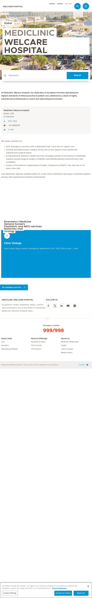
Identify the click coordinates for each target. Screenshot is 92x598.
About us (65, 568)
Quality (63, 575)
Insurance (5, 575)
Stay (3, 571)
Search (77, 75)
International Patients (9, 578)
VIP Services (36, 578)
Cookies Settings (9, 593)
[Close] (88, 586)
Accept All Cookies (63, 593)
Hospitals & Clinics (38, 571)
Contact (60, 4)
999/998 (53, 560)
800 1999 (10, 121)
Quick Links (6, 568)
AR (70, 4)
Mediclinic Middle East (69, 571)
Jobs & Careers (67, 578)
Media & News (66, 582)
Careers (52, 4)
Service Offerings (39, 568)
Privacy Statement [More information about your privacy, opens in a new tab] (59, 588)
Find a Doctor (36, 575)
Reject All (81, 593)
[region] (46, 590)
